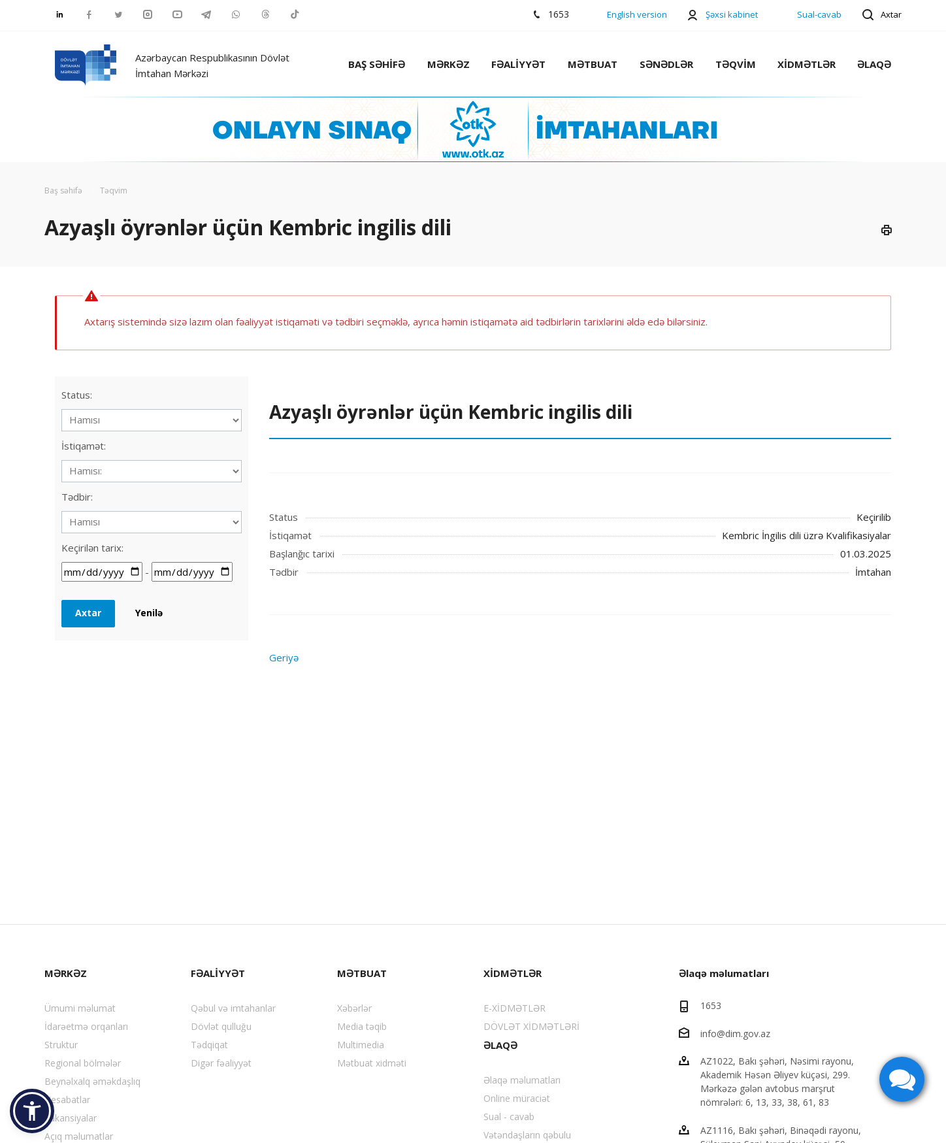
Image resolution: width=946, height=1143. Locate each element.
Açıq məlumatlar (78, 1136)
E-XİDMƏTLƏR (514, 1008)
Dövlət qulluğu (221, 1026)
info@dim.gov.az (735, 1033)
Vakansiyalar (70, 1118)
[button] (32, 1111)
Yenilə (149, 612)
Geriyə (284, 657)
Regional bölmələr (82, 1063)
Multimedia (360, 1044)
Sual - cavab (508, 1116)
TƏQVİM (735, 64)
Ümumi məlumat (80, 1008)
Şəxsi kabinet (732, 14)
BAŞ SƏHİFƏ (376, 64)
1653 (710, 1005)
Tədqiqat (209, 1044)
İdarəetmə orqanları (86, 1026)
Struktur (61, 1044)
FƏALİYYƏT (518, 64)
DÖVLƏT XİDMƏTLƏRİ (531, 1026)
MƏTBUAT (592, 64)
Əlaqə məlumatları (522, 1080)
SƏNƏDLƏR (666, 64)
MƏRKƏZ (448, 64)
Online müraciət (516, 1098)
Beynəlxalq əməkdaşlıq (92, 1081)
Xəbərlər (354, 1008)
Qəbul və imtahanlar (233, 1008)
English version (637, 14)
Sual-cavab (819, 14)
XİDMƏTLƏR (806, 64)
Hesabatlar (67, 1099)
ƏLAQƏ (874, 64)
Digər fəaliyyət (221, 1063)
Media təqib (362, 1026)
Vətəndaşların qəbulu (527, 1135)
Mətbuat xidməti (371, 1063)
